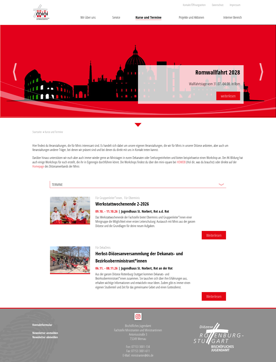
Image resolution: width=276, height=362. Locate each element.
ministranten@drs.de (142, 355)
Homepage (38, 166)
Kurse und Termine (54, 132)
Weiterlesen (213, 235)
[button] (88, 14)
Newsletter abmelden (45, 337)
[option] (138, 71)
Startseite (37, 132)
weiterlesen (228, 95)
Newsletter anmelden (45, 333)
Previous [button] (15, 75)
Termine (57, 184)
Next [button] (261, 75)
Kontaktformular (42, 325)
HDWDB (181, 162)
